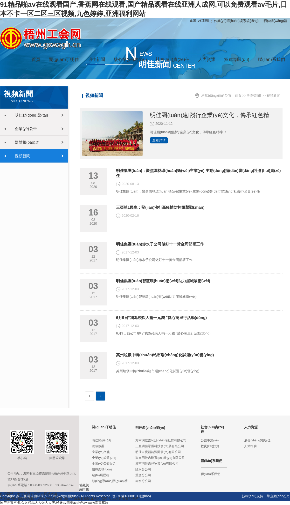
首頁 (36, 59)
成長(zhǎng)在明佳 (257, 440)
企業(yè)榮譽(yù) (103, 463)
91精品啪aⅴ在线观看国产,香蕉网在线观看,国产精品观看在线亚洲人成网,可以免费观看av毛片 (69, 498)
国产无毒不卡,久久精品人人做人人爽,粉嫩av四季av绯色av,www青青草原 (54, 503)
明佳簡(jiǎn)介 (101, 440)
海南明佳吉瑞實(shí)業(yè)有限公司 (160, 458)
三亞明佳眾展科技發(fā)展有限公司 (159, 446)
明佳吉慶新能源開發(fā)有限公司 (158, 452)
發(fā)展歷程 (100, 475)
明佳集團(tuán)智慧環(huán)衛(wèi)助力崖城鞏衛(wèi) (163, 281)
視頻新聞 (22, 156)
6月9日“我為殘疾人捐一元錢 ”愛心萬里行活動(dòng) (161, 318)
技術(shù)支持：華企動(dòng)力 (266, 496)
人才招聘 (250, 446)
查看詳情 (159, 140)
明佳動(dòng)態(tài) (31, 115)
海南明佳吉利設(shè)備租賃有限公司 (160, 440)
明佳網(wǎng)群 (275, 21)
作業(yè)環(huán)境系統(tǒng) (236, 21)
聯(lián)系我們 (210, 474)
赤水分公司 (143, 481)
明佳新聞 (254, 95)
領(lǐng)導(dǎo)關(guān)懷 (110, 481)
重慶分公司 (143, 475)
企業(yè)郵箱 (199, 20)
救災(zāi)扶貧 (210, 446)
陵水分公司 (143, 469)
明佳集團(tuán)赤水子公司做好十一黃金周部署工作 (160, 244)
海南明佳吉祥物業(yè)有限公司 (156, 463)
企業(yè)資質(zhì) (104, 458)
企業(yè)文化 (101, 452)
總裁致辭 (98, 446)
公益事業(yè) (210, 440)
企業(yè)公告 (26, 129)
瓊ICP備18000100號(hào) (131, 496)
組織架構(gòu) (102, 469)
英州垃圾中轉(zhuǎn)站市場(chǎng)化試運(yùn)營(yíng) (165, 355)
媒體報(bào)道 (27, 142)
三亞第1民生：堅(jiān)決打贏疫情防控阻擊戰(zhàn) (160, 207)
